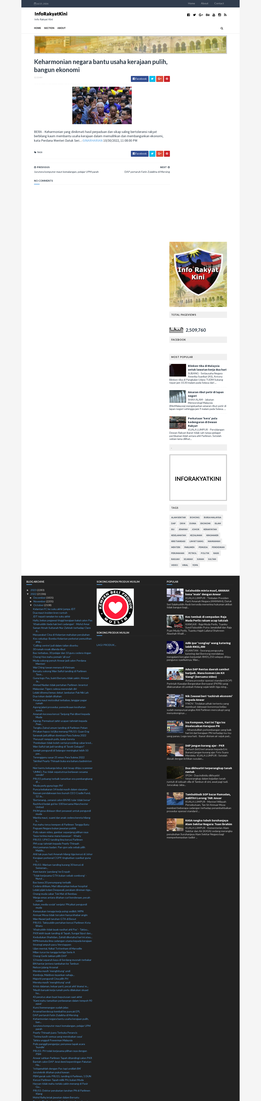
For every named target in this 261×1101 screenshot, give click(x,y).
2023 (33, 405)
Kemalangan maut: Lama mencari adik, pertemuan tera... (61, 1001)
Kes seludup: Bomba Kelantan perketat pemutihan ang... (62, 456)
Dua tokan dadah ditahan (47, 512)
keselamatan (186, 351)
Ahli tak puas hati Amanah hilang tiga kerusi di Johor (63, 669)
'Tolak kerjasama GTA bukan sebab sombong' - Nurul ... (60, 693)
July (35, 1047)
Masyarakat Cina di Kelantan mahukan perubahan (61, 450)
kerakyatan (217, 345)
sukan (208, 375)
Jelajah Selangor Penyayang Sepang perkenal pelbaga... (59, 933)
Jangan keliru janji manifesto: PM (51, 963)
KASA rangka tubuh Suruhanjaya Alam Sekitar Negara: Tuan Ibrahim (208, 638)
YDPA (203, 381)
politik (213, 369)
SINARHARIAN (85, 141)
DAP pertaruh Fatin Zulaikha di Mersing (55, 830)
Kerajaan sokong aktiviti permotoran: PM (56, 927)
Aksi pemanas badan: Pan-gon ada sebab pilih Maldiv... (59, 664)
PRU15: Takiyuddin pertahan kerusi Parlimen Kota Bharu (62, 740)
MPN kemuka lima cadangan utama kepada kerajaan (62, 756)
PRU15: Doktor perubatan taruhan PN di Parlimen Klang (61, 908)
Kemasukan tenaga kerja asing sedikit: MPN (58, 727)
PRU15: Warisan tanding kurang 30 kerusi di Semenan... (58, 682)
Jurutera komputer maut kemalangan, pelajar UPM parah (62, 843)
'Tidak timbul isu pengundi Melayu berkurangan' (60, 1032)
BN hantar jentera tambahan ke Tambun (56, 779)
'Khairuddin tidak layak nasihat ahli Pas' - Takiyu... (61, 745)
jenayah (190, 345)
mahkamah (221, 357)
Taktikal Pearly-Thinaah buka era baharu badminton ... (62, 578)
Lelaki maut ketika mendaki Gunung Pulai (56, 977)
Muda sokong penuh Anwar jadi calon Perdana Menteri (59, 478)
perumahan (185, 369)
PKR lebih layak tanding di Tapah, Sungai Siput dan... (62, 749)
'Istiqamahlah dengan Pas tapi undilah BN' (57, 884)
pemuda (210, 363)
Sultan (220, 375)
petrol (200, 369)
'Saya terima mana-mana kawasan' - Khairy (57, 651)
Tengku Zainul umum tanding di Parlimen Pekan (60, 543)
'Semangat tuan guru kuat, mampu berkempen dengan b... (59, 1023)
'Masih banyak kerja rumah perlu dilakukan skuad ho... (60, 807)
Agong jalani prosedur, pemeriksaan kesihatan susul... (59, 524)
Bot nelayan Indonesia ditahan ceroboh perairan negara (60, 958)
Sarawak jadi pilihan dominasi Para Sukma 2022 (59, 551)
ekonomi (213, 339)
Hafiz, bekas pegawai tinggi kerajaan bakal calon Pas (62, 436)
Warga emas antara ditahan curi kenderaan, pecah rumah (61, 715)
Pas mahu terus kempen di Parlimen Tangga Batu (61, 640)
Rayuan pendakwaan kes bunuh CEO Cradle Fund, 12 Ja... (62, 610)
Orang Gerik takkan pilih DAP (50, 771)
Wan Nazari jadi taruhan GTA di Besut (54, 734)
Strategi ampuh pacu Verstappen (52, 760)
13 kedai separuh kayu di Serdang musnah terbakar (62, 775)
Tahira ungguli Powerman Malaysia (52, 856)
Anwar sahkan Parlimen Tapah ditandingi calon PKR (62, 873)
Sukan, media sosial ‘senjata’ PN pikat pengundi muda (60, 721)
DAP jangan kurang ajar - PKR (204, 561)
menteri (183, 363)
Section (41, 28)
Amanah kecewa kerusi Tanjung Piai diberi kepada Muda (61, 531)
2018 (33, 1084)
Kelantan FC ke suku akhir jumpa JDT (54, 424)
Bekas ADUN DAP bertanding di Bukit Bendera (60, 1035)
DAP (181, 339)
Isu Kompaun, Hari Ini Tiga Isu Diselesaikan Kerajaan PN (205, 540)
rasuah (183, 375)
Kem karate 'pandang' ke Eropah (51, 687)
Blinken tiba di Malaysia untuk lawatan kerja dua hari (215, 183)
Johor (203, 345)
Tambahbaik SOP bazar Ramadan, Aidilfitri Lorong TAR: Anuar (208, 612)
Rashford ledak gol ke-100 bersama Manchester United (60, 621)
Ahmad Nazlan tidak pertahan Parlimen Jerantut (60, 500)
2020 (33, 1077)
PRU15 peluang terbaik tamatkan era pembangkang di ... (62, 596)
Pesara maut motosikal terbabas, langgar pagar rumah (60, 517)
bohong (202, 333)
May (36, 1054)
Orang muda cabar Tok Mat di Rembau (55, 709)
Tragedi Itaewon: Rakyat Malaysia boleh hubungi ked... (61, 972)
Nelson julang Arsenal (45, 783)
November (39, 417)
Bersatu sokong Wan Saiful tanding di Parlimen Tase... (60, 488)
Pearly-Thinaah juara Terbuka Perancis (55, 848)
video (182, 381)
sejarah (195, 375)
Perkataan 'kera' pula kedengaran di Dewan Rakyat (210, 237)
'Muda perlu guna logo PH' (48, 601)
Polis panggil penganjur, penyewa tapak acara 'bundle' (59, 861)
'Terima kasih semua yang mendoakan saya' (57, 852)
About (212, 3)
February (38, 1065)
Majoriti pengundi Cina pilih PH (50, 794)
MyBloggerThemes (95, 1095)
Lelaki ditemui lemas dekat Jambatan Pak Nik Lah (61, 508)
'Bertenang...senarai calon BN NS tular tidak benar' (62, 615)
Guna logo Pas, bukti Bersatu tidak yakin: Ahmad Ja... (61, 495)
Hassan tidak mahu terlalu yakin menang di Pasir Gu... (60, 901)
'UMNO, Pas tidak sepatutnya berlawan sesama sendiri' (60, 589)
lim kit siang (204, 357)
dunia (200, 339)
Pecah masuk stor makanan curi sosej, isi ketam (60, 985)
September (40, 1039)
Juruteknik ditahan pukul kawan (51, 888)
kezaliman (204, 351)
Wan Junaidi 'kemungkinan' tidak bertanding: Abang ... (62, 922)
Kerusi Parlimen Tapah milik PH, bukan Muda (58, 895)
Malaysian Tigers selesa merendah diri (55, 504)
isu (180, 345)
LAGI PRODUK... (106, 460)
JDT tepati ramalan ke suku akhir (51, 432)
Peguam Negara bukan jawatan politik (54, 644)
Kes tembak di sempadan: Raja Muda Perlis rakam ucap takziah (206, 434)
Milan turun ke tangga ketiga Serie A (54, 767)
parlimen (197, 363)
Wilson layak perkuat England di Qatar (55, 952)
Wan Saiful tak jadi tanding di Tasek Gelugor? (58, 562)
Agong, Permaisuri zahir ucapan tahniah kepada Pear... (60, 538)
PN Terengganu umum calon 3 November (56, 1006)
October (38, 421)
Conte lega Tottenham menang (51, 949)
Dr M (190, 339)
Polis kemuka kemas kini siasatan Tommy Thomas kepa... (61, 944)
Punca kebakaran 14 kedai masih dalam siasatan (60, 605)
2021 (33, 1073)
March (37, 1062)
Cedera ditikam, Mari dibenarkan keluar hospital (60, 701)
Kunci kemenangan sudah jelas (50, 823)
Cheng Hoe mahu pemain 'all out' (52, 472)
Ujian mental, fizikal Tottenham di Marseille (57, 764)
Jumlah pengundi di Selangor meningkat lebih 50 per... (60, 568)
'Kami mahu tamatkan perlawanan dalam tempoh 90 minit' (62, 818)
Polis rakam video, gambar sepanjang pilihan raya (60, 647)
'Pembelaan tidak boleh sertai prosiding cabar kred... (63, 558)
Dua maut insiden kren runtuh (50, 428)
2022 (33, 409)
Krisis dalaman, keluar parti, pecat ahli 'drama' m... (60, 802)
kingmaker (220, 351)
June (36, 1050)
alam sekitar (186, 333)
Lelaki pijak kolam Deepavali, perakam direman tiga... (62, 705)
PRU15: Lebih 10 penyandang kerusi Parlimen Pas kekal (61, 1016)
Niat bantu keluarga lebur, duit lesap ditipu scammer (63, 583)
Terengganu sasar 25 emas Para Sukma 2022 (59, 573)
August (38, 1043)
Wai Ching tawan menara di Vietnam (54, 483)
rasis (224, 369)
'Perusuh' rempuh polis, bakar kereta (54, 554)
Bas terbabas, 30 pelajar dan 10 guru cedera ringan (62, 468)
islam (225, 339)
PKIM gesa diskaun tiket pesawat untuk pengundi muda (62, 628)
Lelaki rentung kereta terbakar (50, 1010)
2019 (33, 1081)
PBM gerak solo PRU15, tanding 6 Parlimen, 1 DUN (62, 891)
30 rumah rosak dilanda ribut (49, 464)
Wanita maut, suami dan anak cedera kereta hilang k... (61, 635)
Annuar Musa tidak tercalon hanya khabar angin (60, 730)
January (38, 1069)
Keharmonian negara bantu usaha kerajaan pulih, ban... (61, 836)
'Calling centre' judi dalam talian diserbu (55, 461)
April (36, 1058)
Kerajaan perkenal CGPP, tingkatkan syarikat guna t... (62, 675)
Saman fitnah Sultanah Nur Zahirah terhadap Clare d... (62, 445)
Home (199, 3)
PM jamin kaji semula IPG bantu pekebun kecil (59, 1028)
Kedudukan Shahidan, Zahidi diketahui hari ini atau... (62, 752)
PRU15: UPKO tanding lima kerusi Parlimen (58, 655)
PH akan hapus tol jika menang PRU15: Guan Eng (61, 547)
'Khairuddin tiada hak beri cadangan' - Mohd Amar (61, 439)
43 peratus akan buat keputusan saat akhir (57, 812)
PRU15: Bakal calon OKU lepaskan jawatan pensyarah (57, 994)
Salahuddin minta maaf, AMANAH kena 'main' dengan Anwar (207, 408)
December (39, 413)
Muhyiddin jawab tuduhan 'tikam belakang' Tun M (61, 989)
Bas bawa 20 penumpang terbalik (52, 698)
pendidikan (226, 363)
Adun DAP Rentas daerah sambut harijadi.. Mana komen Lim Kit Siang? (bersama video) (207, 488)
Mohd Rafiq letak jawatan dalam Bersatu (56, 913)
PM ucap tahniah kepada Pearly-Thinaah (56, 659)
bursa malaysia (220, 333)
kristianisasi (186, 357)
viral (193, 381)
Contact (227, 3)
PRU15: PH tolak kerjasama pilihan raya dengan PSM (60, 868)
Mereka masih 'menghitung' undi (51, 786)
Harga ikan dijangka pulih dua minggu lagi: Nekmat (61, 981)
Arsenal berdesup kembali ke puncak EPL (56, 827)
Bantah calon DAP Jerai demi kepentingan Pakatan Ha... (62, 879)
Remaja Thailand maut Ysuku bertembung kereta (61, 917)
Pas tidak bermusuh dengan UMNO (53, 967)
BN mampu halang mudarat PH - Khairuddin (58, 938)
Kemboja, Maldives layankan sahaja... (54, 790)
